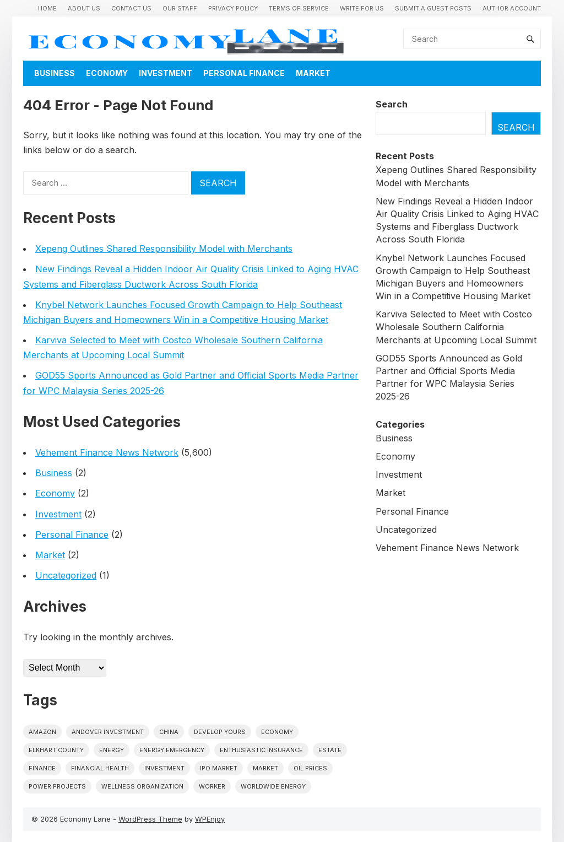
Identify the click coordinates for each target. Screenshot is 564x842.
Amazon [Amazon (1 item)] (42, 732)
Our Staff (179, 8)
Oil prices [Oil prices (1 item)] (310, 768)
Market (313, 73)
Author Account (511, 8)
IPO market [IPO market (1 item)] (218, 768)
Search (392, 104)
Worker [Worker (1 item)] (212, 786)
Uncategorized (65, 575)
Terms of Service (299, 8)
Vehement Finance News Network (106, 452)
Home (47, 8)
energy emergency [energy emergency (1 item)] (171, 750)
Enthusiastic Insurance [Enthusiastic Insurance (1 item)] (261, 750)
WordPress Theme (150, 818)
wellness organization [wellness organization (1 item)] (142, 786)
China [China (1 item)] (168, 732)
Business (54, 73)
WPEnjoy (210, 818)
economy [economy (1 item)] (277, 732)
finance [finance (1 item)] (42, 768)
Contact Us (131, 8)
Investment (165, 73)
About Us (84, 8)
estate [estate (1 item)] (329, 750)
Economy (107, 73)
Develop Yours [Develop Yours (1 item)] (220, 732)
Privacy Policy (233, 8)
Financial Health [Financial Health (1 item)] (100, 768)
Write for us (362, 8)
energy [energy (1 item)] (111, 750)
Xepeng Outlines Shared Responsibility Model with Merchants (163, 248)
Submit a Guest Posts (433, 8)
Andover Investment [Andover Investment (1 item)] (108, 732)
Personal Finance (244, 73)
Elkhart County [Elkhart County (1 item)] (56, 750)
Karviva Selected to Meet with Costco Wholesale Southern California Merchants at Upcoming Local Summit (456, 327)
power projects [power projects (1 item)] (57, 786)
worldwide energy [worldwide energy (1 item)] (273, 786)
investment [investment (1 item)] (164, 768)
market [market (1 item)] (265, 768)
